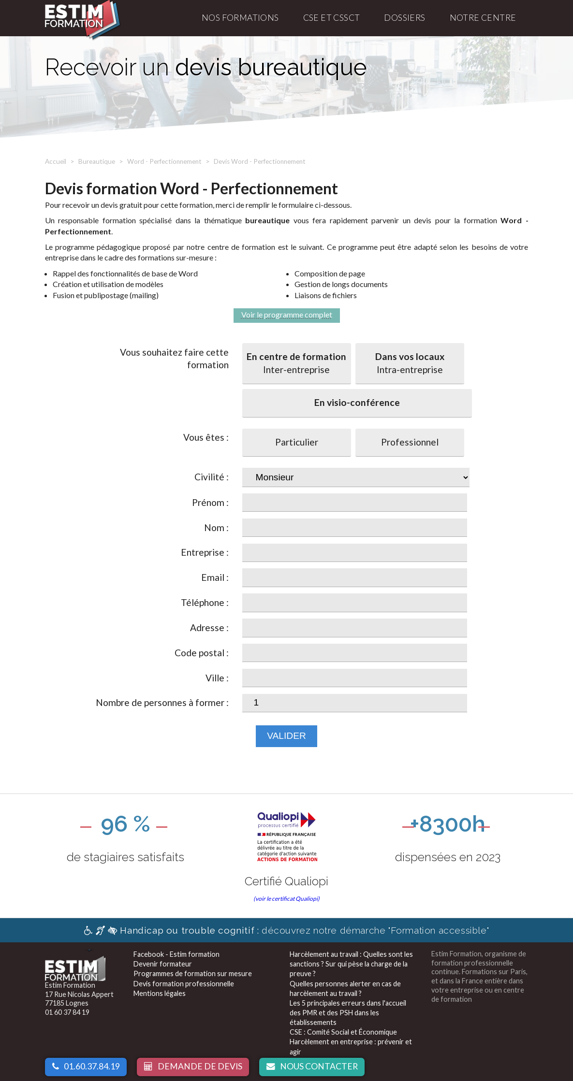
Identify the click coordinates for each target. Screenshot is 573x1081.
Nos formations (240, 18)
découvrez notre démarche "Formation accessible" (286, 930)
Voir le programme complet (286, 314)
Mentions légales (159, 993)
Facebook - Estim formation (176, 954)
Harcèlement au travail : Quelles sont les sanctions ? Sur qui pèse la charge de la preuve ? (351, 964)
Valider (286, 736)
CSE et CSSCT (331, 18)
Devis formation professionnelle (183, 984)
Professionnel (410, 441)
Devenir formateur (162, 964)
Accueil (55, 161)
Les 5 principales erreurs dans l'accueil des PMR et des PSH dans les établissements (348, 1012)
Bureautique (96, 161)
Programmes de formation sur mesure (192, 973)
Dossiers (404, 18)
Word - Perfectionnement (164, 161)
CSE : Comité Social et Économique (343, 1032)
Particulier (296, 441)
